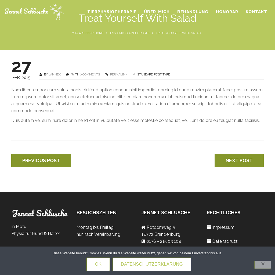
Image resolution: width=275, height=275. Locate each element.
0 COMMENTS (90, 74)
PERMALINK (118, 74)
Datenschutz (225, 241)
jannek (55, 74)
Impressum (223, 227)
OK (98, 264)
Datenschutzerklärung (152, 264)
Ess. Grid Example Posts (129, 33)
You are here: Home (88, 33)
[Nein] (262, 265)
